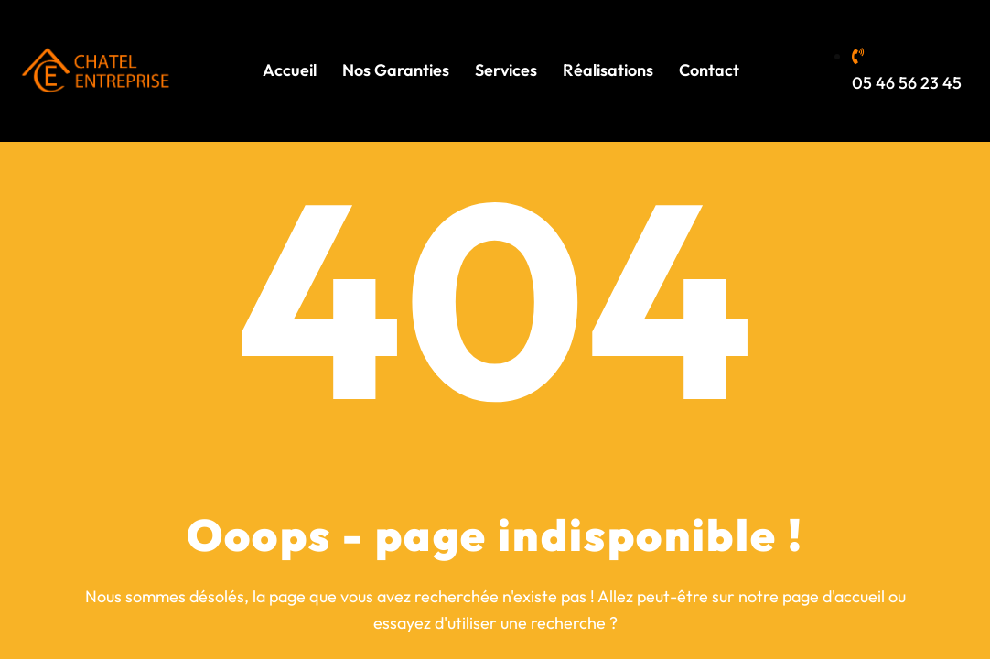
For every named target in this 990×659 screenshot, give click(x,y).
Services (506, 70)
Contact (709, 70)
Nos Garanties (395, 70)
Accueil (290, 70)
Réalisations (608, 70)
